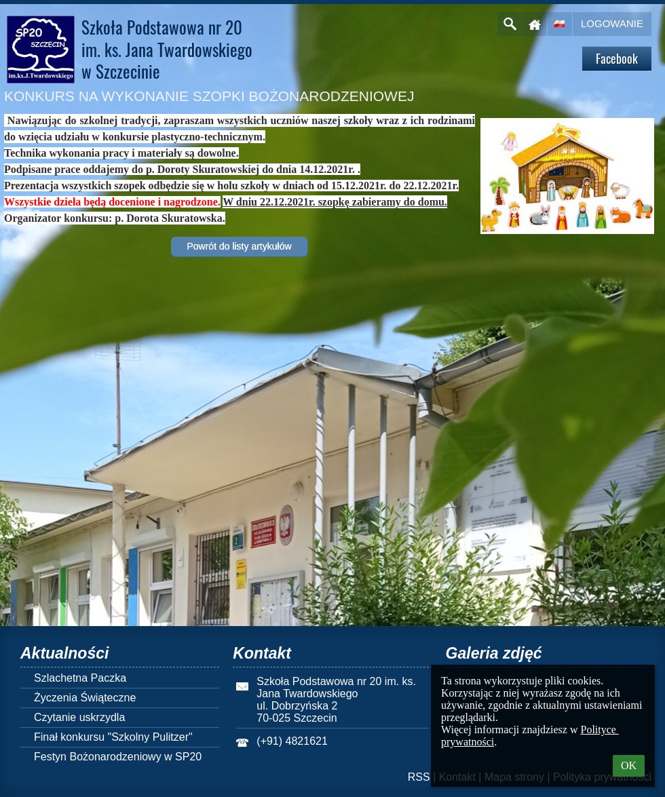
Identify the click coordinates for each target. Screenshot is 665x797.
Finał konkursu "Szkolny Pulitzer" (113, 737)
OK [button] (628, 765)
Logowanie (612, 23)
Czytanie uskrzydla (79, 717)
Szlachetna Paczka (80, 678)
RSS (419, 777)
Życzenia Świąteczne (85, 697)
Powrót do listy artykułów (239, 246)
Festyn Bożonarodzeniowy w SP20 (118, 756)
